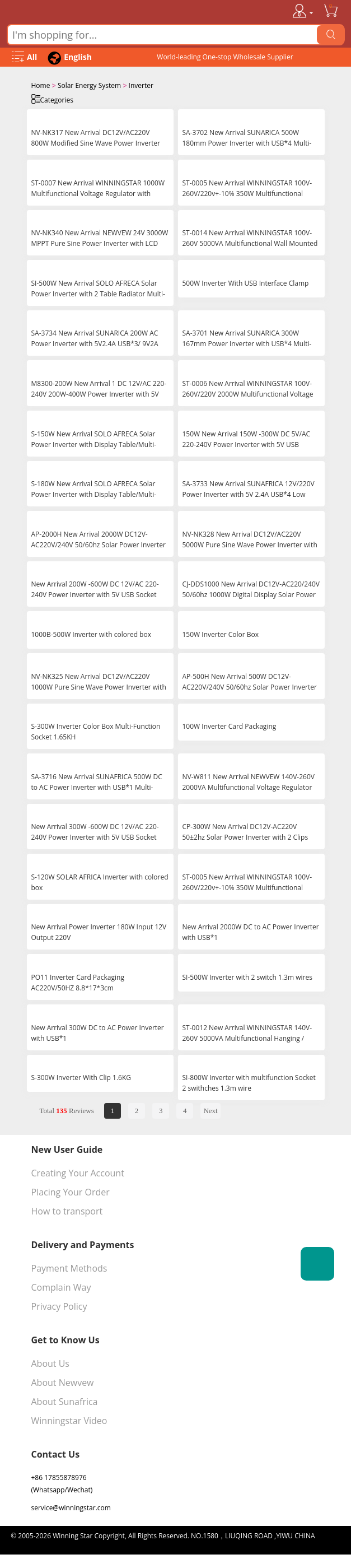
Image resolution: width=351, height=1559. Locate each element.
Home (40, 85)
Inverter (141, 85)
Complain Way (61, 1286)
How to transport (67, 1210)
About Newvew (62, 1381)
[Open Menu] (24, 57)
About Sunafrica (64, 1400)
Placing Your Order (70, 1191)
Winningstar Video (69, 1419)
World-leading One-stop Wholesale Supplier (225, 57)
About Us (50, 1362)
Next (210, 1109)
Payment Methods (69, 1267)
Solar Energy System (89, 85)
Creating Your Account (77, 1172)
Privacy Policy (59, 1305)
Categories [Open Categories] (52, 99)
